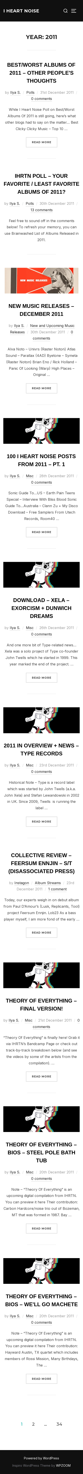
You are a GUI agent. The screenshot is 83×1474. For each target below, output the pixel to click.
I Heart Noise (21, 11)
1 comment (57, 889)
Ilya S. (15, 92)
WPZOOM (63, 1465)
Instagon (21, 883)
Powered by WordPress (41, 1458)
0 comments (41, 98)
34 (59, 1424)
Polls (30, 92)
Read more (44, 142)
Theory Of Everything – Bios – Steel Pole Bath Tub (41, 1152)
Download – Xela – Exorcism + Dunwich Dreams (41, 608)
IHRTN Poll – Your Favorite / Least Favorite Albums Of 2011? (41, 184)
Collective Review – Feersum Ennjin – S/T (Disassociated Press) (41, 863)
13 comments (42, 210)
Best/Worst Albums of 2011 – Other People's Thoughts (41, 73)
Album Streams (48, 883)
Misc (30, 476)
